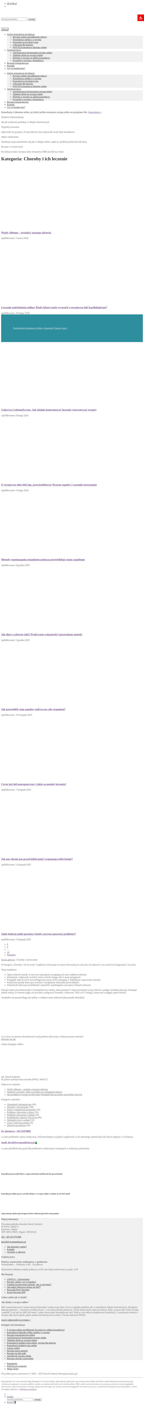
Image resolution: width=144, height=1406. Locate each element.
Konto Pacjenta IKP (16, 1292)
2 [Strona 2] (7, 947)
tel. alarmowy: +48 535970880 (16, 1131)
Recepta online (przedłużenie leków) (30, 37)
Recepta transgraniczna (18, 63)
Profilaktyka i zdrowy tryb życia (22, 1117)
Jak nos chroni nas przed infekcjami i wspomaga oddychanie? (37, 859)
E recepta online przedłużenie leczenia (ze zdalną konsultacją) (36, 1330)
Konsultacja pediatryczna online (22, 1345)
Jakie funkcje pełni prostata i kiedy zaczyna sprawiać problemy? (38, 933)
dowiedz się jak (8, 1039)
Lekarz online (13, 1348)
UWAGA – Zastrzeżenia (18, 1279)
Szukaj (31, 19)
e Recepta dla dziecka (23, 45)
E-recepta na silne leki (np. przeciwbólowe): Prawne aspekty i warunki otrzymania (49, 484)
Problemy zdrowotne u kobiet (21, 1115)
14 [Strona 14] (8, 952)
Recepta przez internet (17, 1351)
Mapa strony (13, 1369)
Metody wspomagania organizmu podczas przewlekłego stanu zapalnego (43, 559)
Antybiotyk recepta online (19, 1356)
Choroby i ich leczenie (17, 1107)
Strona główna (8, 960)
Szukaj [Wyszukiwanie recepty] (10, 1396)
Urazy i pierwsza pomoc (18, 1122)
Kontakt (11, 65)
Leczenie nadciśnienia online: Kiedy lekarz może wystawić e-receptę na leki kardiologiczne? (54, 307)
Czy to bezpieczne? (16, 68)
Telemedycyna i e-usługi (18, 1120)
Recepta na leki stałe (16, 1353)
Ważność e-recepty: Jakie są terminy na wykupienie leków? (34, 1092)
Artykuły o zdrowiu (16, 1252)
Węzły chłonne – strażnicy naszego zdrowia (26, 232)
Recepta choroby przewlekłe (20, 1358)
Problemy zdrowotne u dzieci (20, 1112)
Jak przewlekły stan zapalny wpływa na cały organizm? (33, 709)
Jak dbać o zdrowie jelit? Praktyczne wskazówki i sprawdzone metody (41, 634)
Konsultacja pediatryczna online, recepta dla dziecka (31, 1343)
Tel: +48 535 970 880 (11, 1237)
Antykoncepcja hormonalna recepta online (32, 52)
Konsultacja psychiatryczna (25, 42)
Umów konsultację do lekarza (21, 34)
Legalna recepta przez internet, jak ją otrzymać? (29, 1284)
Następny (11, 955)
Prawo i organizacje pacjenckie (21, 1109)
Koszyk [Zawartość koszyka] (11, 1402)
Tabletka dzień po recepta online (28, 55)
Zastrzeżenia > (95, 112)
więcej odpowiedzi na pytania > (16, 1320)
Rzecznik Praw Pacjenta (18, 1290)
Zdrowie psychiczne (16, 1125)
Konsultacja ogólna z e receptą (27, 39)
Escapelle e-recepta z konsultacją (28, 60)
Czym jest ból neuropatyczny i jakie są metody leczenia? (33, 784)
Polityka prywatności (17, 1366)
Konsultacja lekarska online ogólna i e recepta (28, 1332)
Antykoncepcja (14, 50)
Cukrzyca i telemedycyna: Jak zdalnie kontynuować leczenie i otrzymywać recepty (49, 409)
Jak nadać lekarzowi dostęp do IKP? (24, 1287)
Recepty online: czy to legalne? (21, 1282)
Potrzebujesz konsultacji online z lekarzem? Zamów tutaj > (40, 328)
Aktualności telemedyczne (19, 1104)
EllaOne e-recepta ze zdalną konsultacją (31, 58)
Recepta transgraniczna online (21, 1335)
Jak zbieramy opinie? (17, 1247)
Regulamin (12, 1363)
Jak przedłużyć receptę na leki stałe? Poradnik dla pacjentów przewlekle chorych (44, 1094)
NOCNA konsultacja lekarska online (30, 47)
